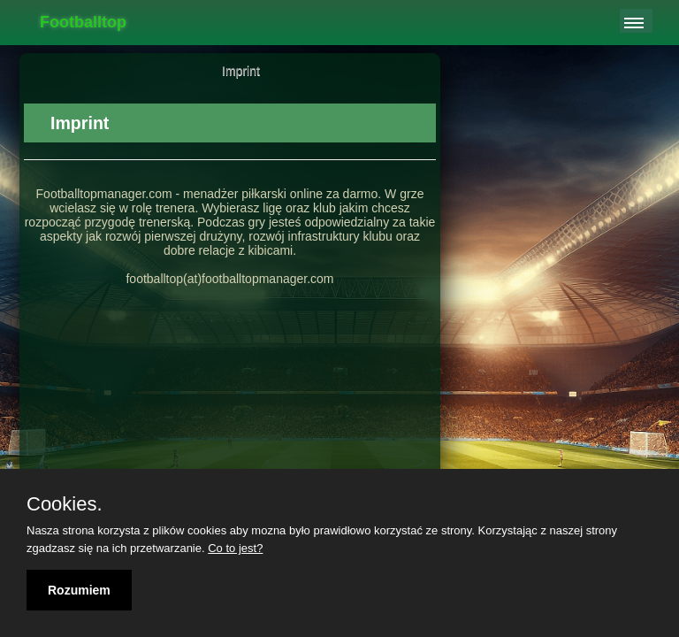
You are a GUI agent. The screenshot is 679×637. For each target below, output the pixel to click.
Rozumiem (79, 590)
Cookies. (65, 504)
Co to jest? (235, 548)
